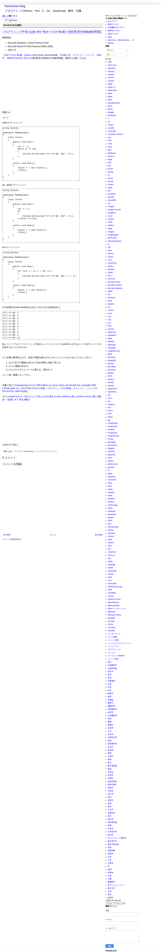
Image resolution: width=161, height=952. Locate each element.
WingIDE (111, 618)
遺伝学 (110, 671)
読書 (109, 825)
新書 (109, 759)
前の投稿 (98, 572)
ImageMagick (113, 235)
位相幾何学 (112, 665)
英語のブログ (113, 34)
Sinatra (111, 517)
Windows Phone (114, 615)
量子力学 (111, 888)
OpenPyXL (112, 392)
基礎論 (110, 700)
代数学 (110, 788)
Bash (110, 100)
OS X (110, 398)
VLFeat (111, 596)
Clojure (111, 125)
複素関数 (111, 850)
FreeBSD (111, 194)
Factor (110, 178)
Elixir (110, 162)
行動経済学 (112, 737)
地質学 (110, 800)
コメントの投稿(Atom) (11, 576)
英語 (109, 678)
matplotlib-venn (114, 351)
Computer (112, 131)
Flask (110, 188)
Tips (109, 558)
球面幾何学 (112, 709)
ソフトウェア (113, 646)
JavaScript (112, 263)
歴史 (109, 894)
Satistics (111, 492)
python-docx (113, 464)
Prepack (111, 429)
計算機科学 (112, 715)
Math (110, 338)
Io (108, 244)
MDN (110, 354)
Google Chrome (114, 210)
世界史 (110, 772)
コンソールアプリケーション (46, 488)
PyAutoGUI (112, 445)
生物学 (110, 778)
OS (109, 395)
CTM (110, 144)
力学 (109, 891)
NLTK (110, 376)
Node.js (111, 379)
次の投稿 (6, 572)
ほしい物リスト (9, 16)
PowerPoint (112, 426)
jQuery (110, 266)
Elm (109, 166)
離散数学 (111, 882)
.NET (110, 62)
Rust (110, 486)
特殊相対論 (112, 822)
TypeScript (112, 571)
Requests (112, 477)
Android (111, 74)
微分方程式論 (113, 844)
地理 (109, 803)
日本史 (110, 829)
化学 (109, 687)
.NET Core (112, 65)
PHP (110, 414)
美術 (109, 847)
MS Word (111, 370)
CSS (110, 140)
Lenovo (111, 310)
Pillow (110, 417)
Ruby (110, 483)
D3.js (110, 147)
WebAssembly (113, 605)
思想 (109, 741)
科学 (109, 690)
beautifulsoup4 (114, 103)
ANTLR (111, 78)
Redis (110, 474)
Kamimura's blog (15, 6)
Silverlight (112, 514)
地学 (109, 797)
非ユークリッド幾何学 (117, 838)
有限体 (110, 872)
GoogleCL (112, 213)
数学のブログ (113, 24)
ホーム (53, 572)
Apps (110, 37)
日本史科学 (112, 832)
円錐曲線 (111, 681)
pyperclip (111, 455)
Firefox (110, 184)
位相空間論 (112, 668)
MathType (112, 345)
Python (110, 461)
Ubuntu (111, 574)
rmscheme (112, 480)
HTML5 (111, 225)
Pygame (111, 448)
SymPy (111, 543)
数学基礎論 (112, 766)
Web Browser (113, 602)
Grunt (110, 216)
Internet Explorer (114, 241)
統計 (109, 816)
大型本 (110, 791)
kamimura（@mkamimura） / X (121, 40)
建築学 (110, 725)
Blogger (111, 112)
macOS (111, 329)
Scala (110, 495)
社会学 (110, 747)
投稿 (110, 50)
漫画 (109, 869)
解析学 (110, 693)
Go (109, 203)
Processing (112, 433)
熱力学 (110, 835)
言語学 (110, 728)
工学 (109, 731)
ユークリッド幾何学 (116, 656)
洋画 (109, 876)
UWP (110, 590)
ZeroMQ (111, 631)
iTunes (110, 257)
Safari (110, 489)
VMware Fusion (114, 599)
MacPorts (112, 332)
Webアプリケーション (117, 608)
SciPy (110, 508)
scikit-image (112, 505)
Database (112, 153)
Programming (29, 488)
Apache (111, 81)
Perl (109, 407)
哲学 (109, 806)
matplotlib (112, 348)
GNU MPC (112, 200)
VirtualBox (112, 593)
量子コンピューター (116, 885)
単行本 (110, 794)
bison (110, 106)
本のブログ (112, 21)
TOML (110, 562)
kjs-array (111, 279)
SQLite (110, 530)
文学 (109, 860)
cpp (109, 137)
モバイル (111, 653)
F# (109, 175)
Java (110, 260)
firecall (110, 181)
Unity (110, 577)
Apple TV (111, 87)
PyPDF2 (111, 452)
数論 (109, 769)
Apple (110, 84)
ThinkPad (112, 552)
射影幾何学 (112, 744)
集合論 (110, 750)
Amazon (111, 71)
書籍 (109, 753)
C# (21, 488)
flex (109, 191)
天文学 (110, 810)
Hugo (110, 228)
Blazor (110, 109)
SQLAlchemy (113, 527)
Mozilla (110, 364)
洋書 (109, 879)
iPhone (110, 254)
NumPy (111, 386)
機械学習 (111, 706)
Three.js (111, 555)
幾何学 (110, 703)
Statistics (111, 533)
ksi (109, 307)
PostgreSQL (113, 423)
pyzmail (111, 467)
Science (111, 502)
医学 (109, 675)
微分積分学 (112, 841)
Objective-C (112, 389)
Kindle (110, 272)
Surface (111, 536)
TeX (109, 549)
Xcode (110, 624)
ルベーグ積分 (113, 659)
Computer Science (115, 134)
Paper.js (111, 404)
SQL (109, 524)
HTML (110, 222)
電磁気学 (111, 813)
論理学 (110, 898)
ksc (109, 294)
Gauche (111, 197)
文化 (109, 857)
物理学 (110, 854)
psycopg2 (112, 442)
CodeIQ (111, 128)
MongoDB (112, 360)
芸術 (109, 719)
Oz (109, 401)
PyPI (110, 458)
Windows (111, 612)
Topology (111, 565)
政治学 (110, 775)
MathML (111, 341)
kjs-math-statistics (115, 288)
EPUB (110, 169)
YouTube (111, 627)
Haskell (111, 219)
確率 (109, 696)
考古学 (110, 734)
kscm (110, 301)
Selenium (111, 511)
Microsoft (111, 357)
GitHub (110, 43)
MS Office (112, 367)
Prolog (110, 439)
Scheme (111, 499)
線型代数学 (112, 781)
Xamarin (111, 621)
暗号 (109, 662)
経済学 (110, 712)
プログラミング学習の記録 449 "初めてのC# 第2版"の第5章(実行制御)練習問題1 (52, 31)
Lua (109, 323)
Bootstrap (112, 115)
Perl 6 (110, 411)
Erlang (110, 172)
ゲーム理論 (112, 637)
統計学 (110, 819)
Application (112, 90)
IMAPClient (112, 238)
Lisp (109, 319)
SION (110, 521)
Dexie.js (111, 156)
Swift (110, 539)
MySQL (111, 373)
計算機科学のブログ (116, 27)
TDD (110, 546)
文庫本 (110, 863)
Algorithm (112, 68)
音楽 (109, 684)
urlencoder (112, 583)
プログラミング (114, 649)
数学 (109, 763)
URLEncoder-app (115, 587)
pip (109, 420)
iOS (109, 247)
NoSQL (111, 382)
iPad (109, 250)
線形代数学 (112, 784)
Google (111, 206)
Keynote (111, 269)
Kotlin (110, 291)
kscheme (111, 298)
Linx (109, 316)
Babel (110, 97)
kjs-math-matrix (114, 282)
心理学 (110, 756)
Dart (109, 150)
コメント (112, 55)
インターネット (114, 634)
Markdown (112, 335)
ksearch (111, 304)
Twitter (110, 568)
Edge (110, 159)
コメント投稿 (113, 640)
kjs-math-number (115, 285)
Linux (110, 313)
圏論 (109, 722)
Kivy (109, 276)
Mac (109, 326)
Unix (109, 580)
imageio (111, 232)
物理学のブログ (114, 31)
